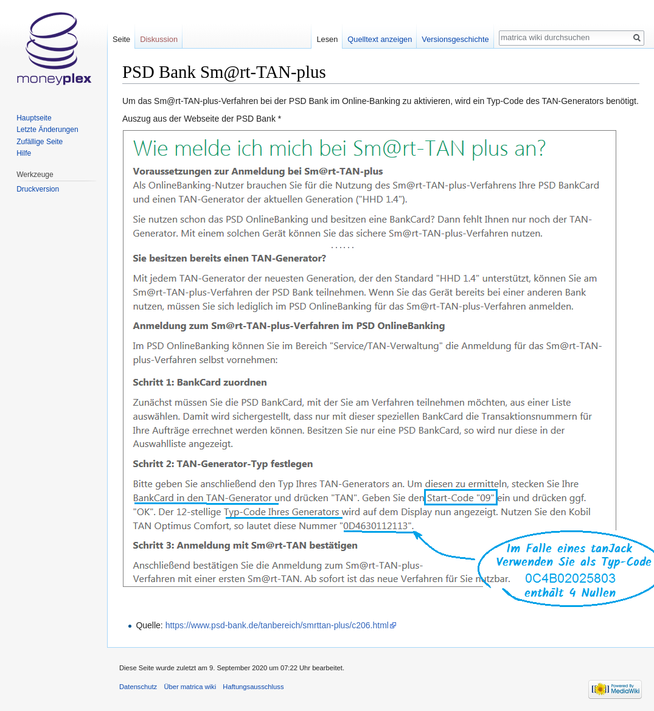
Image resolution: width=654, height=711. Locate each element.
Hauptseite (33, 118)
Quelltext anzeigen (379, 39)
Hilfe (23, 153)
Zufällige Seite (39, 141)
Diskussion (159, 39)
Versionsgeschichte (455, 39)
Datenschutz (138, 686)
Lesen (327, 39)
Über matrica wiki (190, 686)
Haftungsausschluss (253, 686)
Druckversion (37, 189)
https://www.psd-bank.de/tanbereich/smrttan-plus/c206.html (277, 625)
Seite (121, 39)
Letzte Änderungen (47, 129)
